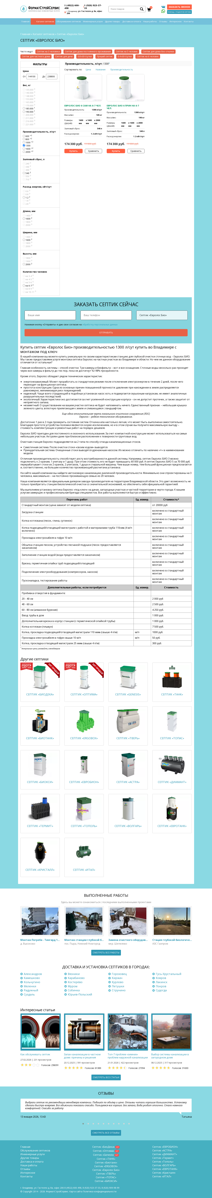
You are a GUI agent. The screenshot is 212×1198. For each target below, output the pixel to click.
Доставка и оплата (131, 21)
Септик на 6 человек (148, 56)
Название (101, 69)
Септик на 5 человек (127, 51)
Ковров (161, 978)
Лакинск (161, 982)
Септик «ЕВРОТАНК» (164, 1169)
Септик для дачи (64, 56)
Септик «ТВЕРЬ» (106, 1173)
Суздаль (29, 994)
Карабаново (76, 978)
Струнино (119, 990)
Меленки (30, 986)
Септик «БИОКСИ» (106, 1181)
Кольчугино (32, 982)
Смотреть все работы (106, 952)
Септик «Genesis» (103, 1155)
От (30, 76)
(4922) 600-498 (72, 6)
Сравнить (93, 150)
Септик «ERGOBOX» (106, 1166)
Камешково (32, 978)
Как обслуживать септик (35, 1054)
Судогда (161, 990)
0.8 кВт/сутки (85, 56)
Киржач (117, 978)
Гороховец (119, 974)
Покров (161, 986)
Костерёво (75, 982)
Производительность (121, 69)
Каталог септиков (45, 21)
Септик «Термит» (163, 1158)
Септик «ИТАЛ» (161, 1176)
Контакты (189, 21)
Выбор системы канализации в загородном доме (170, 1056)
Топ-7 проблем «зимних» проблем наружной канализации (128, 1056)
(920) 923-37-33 (93, 6)
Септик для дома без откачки (158, 51)
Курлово (117, 982)
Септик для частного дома (36, 56)
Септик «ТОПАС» (106, 1177)
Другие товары (112, 21)
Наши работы (150, 21)
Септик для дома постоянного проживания (88, 51)
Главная (25, 21)
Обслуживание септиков (68, 21)
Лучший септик (105, 56)
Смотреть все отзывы (106, 1132)
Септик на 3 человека (48, 51)
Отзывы (163, 21)
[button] (83, 1123)
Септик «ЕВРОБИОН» (165, 1146)
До (49, 76)
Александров (33, 974)
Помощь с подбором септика (179, 12)
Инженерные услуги (93, 21)
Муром (72, 986)
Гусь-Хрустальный (168, 974)
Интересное (176, 21)
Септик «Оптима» (103, 1150)
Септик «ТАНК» (106, 1159)
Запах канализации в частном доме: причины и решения (82, 1056)
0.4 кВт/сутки (125, 56)
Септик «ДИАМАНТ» (164, 1154)
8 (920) (110, 1187)
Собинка (74, 990)
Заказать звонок (179, 6)
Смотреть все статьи (106, 1077)
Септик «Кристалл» (164, 1172)
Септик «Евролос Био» (106, 1170)
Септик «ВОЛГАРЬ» (164, 1165)
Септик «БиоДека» (103, 1146)
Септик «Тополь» (163, 1161)
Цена (88, 69)
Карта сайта (75, 1191)
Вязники (74, 974)
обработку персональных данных (100, 324)
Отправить (106, 332)
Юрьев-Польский (80, 994)
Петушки (118, 986)
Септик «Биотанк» (106, 1162)
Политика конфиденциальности (99, 1191)
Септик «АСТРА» (162, 1150)
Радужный (31, 990)
